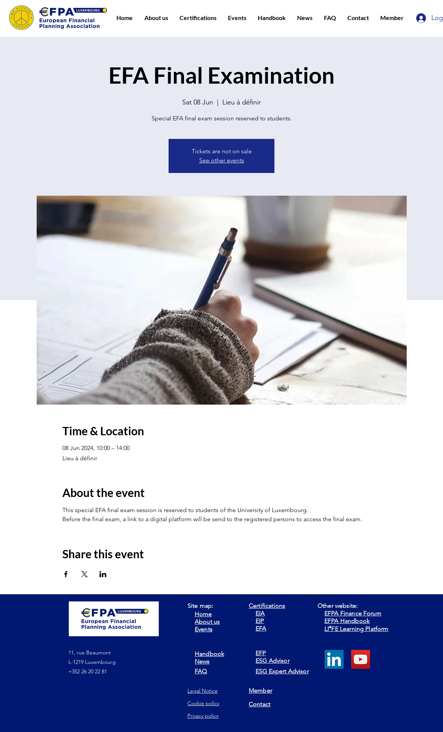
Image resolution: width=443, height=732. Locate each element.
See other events (221, 160)
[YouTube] (360, 659)
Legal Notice (202, 690)
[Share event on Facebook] (66, 574)
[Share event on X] (84, 574)
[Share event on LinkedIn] (103, 574)
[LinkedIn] (334, 659)
